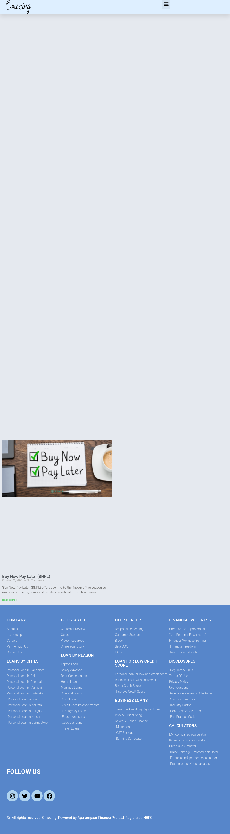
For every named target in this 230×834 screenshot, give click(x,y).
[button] (166, 4)
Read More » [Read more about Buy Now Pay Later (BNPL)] (9, 599)
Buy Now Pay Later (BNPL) (26, 576)
